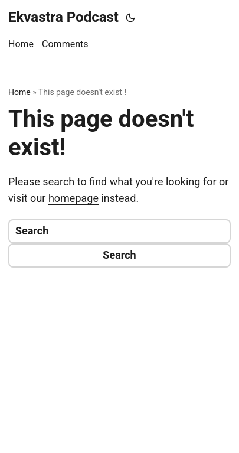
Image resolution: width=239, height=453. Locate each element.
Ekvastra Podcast (63, 17)
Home (21, 44)
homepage (73, 198)
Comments (65, 44)
